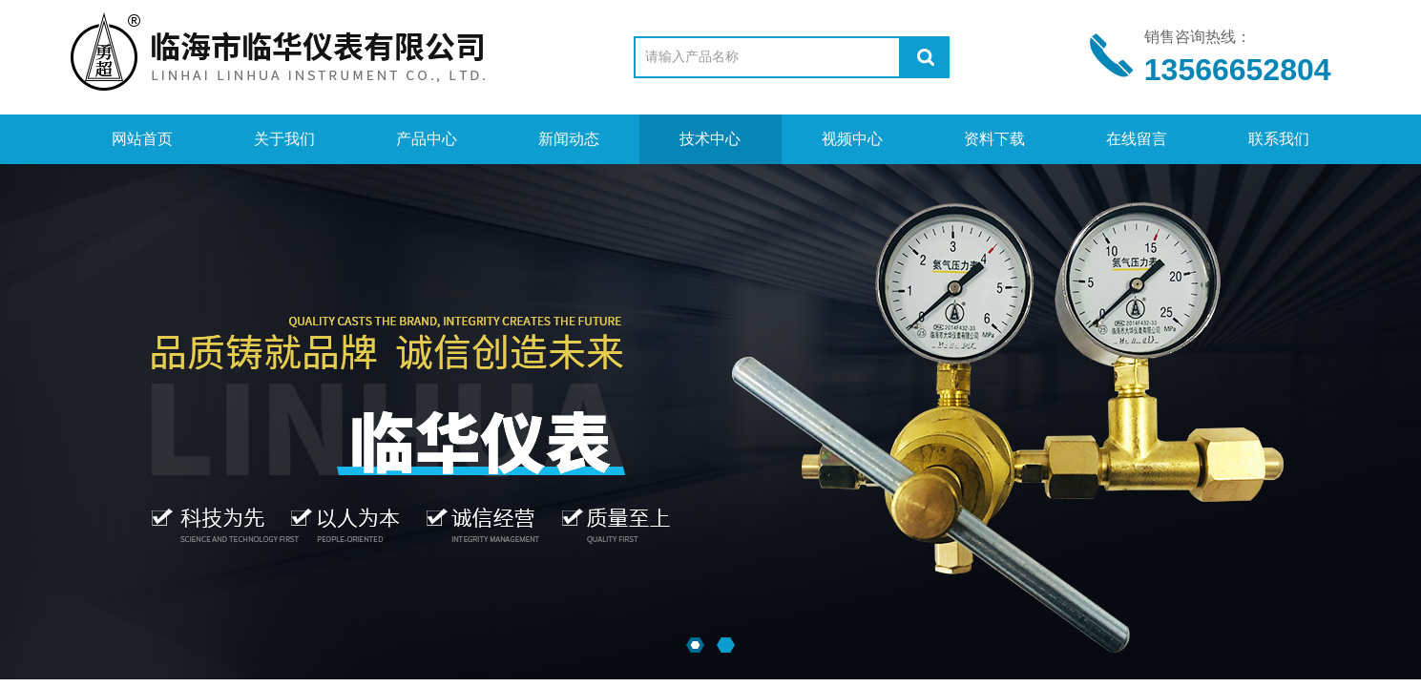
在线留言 (1136, 139)
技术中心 (710, 139)
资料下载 (994, 139)
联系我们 (1278, 139)
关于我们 (284, 139)
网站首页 (142, 139)
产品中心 (426, 139)
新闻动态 (568, 139)
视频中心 (852, 139)
